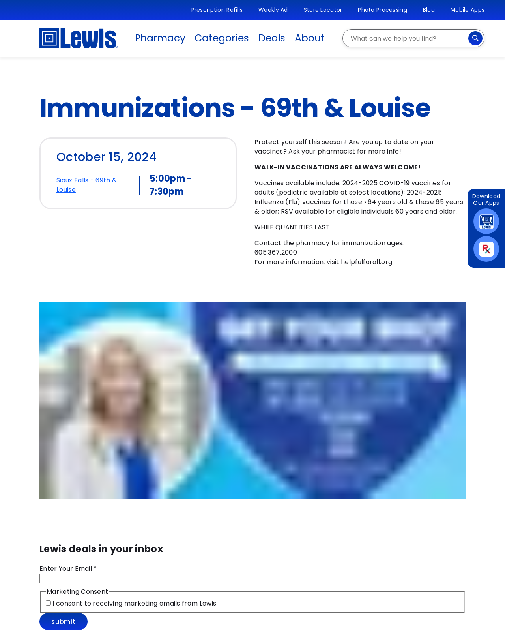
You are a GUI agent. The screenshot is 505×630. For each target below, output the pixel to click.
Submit (63, 621)
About (310, 38)
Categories (222, 38)
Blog (429, 10)
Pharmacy (160, 38)
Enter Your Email (68, 568)
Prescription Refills (217, 10)
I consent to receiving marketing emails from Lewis (133, 603)
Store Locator (323, 10)
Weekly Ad (273, 10)
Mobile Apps (467, 10)
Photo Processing (382, 10)
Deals (272, 38)
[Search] (475, 38)
